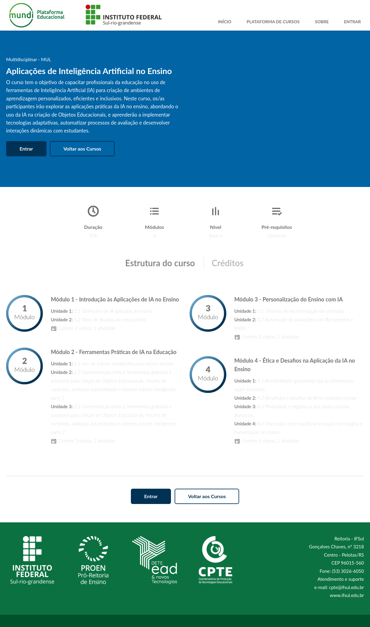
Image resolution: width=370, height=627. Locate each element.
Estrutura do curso (160, 263)
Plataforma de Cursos (272, 22)
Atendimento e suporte (340, 579)
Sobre (322, 22)
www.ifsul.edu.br (347, 595)
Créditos (227, 263)
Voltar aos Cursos (82, 148)
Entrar (352, 22)
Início (224, 22)
